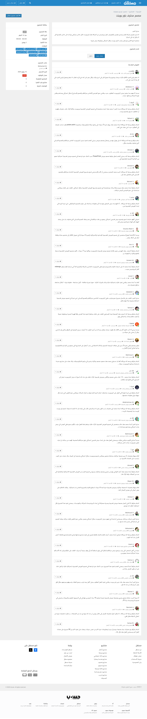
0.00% (24, 75)
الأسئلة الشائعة (137, 653)
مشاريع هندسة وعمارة (100, 659)
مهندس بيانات (128, 136)
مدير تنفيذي (42, 68)
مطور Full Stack (128, 341)
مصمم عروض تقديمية (126, 231)
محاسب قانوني (128, 578)
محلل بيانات (129, 562)
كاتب (131, 278)
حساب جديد (99, 56)
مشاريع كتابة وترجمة (101, 668)
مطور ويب (129, 168)
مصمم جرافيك (128, 294)
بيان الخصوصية (136, 662)
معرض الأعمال (68, 656)
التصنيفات (104, 678)
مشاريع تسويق (102, 665)
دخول (90, 56)
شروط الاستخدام (136, 659)
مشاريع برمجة (103, 653)
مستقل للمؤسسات (67, 649)
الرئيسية (138, 11)
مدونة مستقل (68, 662)
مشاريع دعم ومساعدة (100, 672)
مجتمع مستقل (68, 659)
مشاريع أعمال (103, 649)
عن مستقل (138, 649)
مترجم (130, 531)
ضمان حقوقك (137, 656)
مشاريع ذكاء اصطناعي (100, 656)
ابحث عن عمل (68, 653)
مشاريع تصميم (102, 662)
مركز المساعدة (68, 665)
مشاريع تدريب (102, 675)
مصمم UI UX (129, 121)
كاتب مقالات (129, 89)
